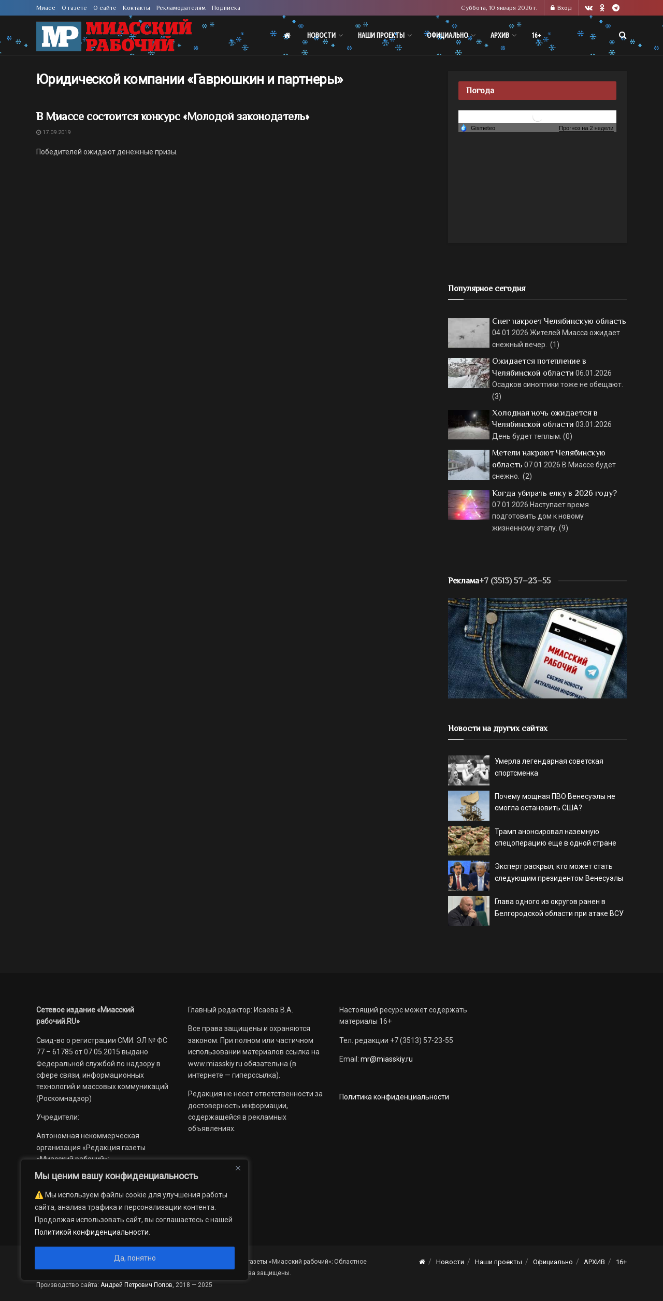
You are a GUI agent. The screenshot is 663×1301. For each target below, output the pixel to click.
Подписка (226, 7)
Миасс (45, 7)
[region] (135, 1219)
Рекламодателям (181, 7)
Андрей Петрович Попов (136, 1285)
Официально (447, 35)
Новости (321, 35)
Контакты (136, 7)
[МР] (537, 648)
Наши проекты (381, 35)
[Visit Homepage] (114, 35)
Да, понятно (135, 1258)
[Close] (238, 1168)
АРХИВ (500, 35)
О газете (74, 7)
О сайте (105, 7)
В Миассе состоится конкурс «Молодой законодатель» (172, 116)
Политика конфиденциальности (394, 1097)
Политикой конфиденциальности (92, 1232)
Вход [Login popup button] (561, 7)
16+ (536, 35)
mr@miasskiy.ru (386, 1059)
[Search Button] (623, 35)
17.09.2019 (53, 132)
